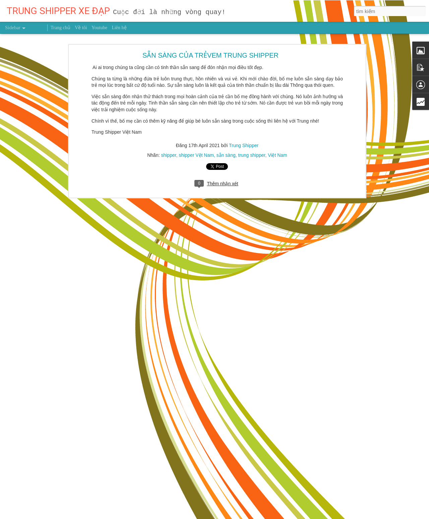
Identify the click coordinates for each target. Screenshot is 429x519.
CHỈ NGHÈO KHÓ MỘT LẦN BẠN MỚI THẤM (57, 508)
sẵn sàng (226, 131)
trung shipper (251, 131)
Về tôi (81, 27)
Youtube (99, 27)
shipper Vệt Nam (196, 131)
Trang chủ (60, 27)
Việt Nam (277, 131)
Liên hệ (119, 27)
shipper (168, 131)
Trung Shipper (243, 121)
